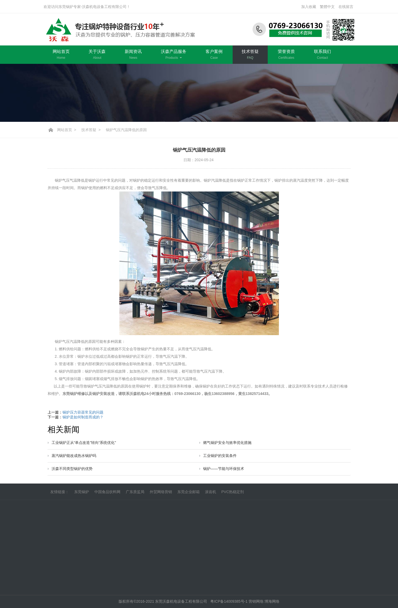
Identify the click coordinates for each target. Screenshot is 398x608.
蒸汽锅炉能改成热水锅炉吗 (74, 455)
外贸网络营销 (161, 495)
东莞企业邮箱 (188, 495)
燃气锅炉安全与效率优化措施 (227, 442)
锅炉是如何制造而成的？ (82, 417)
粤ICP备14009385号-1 (229, 601)
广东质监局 (135, 495)
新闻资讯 (133, 54)
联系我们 (322, 54)
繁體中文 (327, 7)
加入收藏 (308, 7)
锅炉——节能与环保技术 (223, 469)
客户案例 (214, 54)
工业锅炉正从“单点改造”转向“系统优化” (84, 442)
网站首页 (61, 54)
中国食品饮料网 (107, 495)
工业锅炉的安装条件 (220, 455)
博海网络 (272, 601)
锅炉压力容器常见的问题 (82, 412)
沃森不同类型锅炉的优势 (72, 469)
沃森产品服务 (173, 54)
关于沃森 (97, 54)
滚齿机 (210, 495)
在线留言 (345, 7)
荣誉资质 (286, 54)
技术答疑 (250, 54)
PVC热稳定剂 (232, 495)
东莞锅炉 (81, 495)
